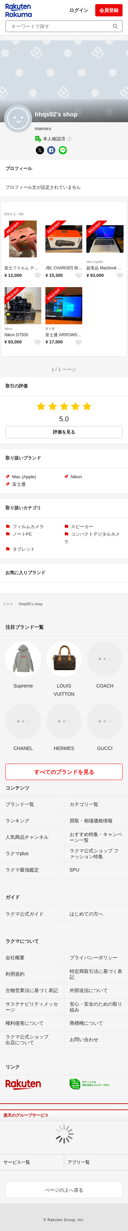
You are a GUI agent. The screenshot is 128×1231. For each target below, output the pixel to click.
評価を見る (64, 432)
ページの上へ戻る (64, 1190)
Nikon (8, 328)
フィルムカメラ (28, 526)
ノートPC (22, 534)
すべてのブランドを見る (64, 772)
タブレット (24, 549)
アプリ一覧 (79, 1162)
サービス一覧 (16, 1162)
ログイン (78, 10)
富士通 (50, 328)
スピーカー (82, 526)
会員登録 (108, 10)
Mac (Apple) (94, 262)
